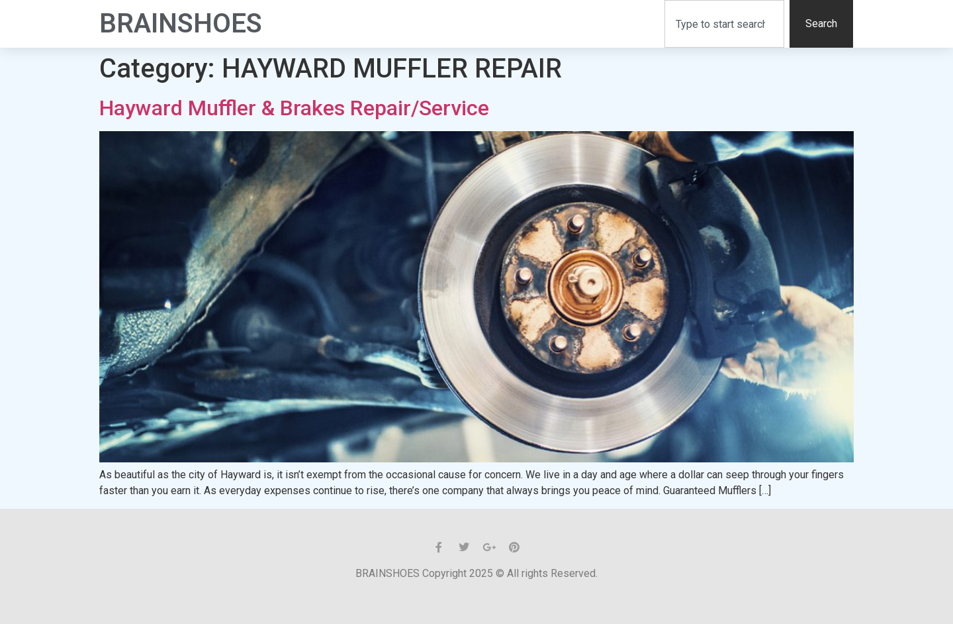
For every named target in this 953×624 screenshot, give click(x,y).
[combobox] (724, 24)
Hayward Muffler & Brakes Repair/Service (294, 108)
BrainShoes (180, 23)
